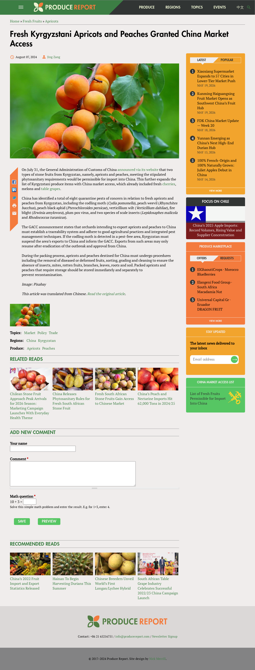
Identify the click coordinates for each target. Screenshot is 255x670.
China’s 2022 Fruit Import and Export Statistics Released (24, 583)
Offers (202, 258)
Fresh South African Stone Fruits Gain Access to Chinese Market (114, 398)
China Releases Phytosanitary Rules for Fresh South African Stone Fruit (71, 401)
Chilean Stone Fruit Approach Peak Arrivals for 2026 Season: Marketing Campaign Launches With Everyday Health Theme (29, 405)
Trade (53, 332)
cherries (168, 183)
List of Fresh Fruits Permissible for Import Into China (208, 398)
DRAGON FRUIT (210, 309)
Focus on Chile (215, 201)
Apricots (33, 348)
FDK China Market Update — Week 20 (218, 123)
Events (220, 7)
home (125, 7)
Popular (227, 60)
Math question (22, 496)
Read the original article (106, 293)
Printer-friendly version (14, 205)
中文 (240, 7)
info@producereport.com (132, 636)
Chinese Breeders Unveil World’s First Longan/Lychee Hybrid (114, 583)
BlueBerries (206, 274)
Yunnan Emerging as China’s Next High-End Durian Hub (215, 143)
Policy (42, 332)
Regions (173, 7)
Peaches (48, 348)
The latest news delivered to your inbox (212, 345)
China (31, 340)
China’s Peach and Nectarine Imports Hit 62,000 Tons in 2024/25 (156, 398)
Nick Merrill (157, 659)
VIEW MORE (215, 191)
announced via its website (138, 169)
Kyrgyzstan (47, 340)
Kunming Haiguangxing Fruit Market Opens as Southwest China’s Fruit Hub (216, 100)
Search (248, 7)
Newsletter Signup (164, 636)
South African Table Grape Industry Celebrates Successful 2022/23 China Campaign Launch (158, 588)
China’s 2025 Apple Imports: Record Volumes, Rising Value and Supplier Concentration (215, 230)
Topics (197, 7)
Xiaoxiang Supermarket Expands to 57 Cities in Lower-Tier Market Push (216, 76)
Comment (19, 458)
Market (29, 332)
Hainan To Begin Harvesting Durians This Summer (72, 583)
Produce (147, 7)
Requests (227, 258)
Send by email (14, 213)
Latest (201, 60)
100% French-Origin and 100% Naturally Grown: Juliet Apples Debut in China (216, 167)
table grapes (50, 188)
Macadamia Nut (209, 291)
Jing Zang (53, 57)
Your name (18, 443)
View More (215, 321)
